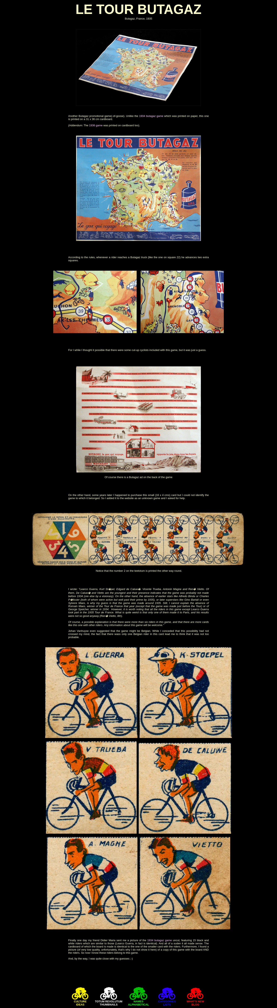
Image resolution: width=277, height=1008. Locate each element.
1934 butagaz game (151, 116)
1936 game (96, 125)
